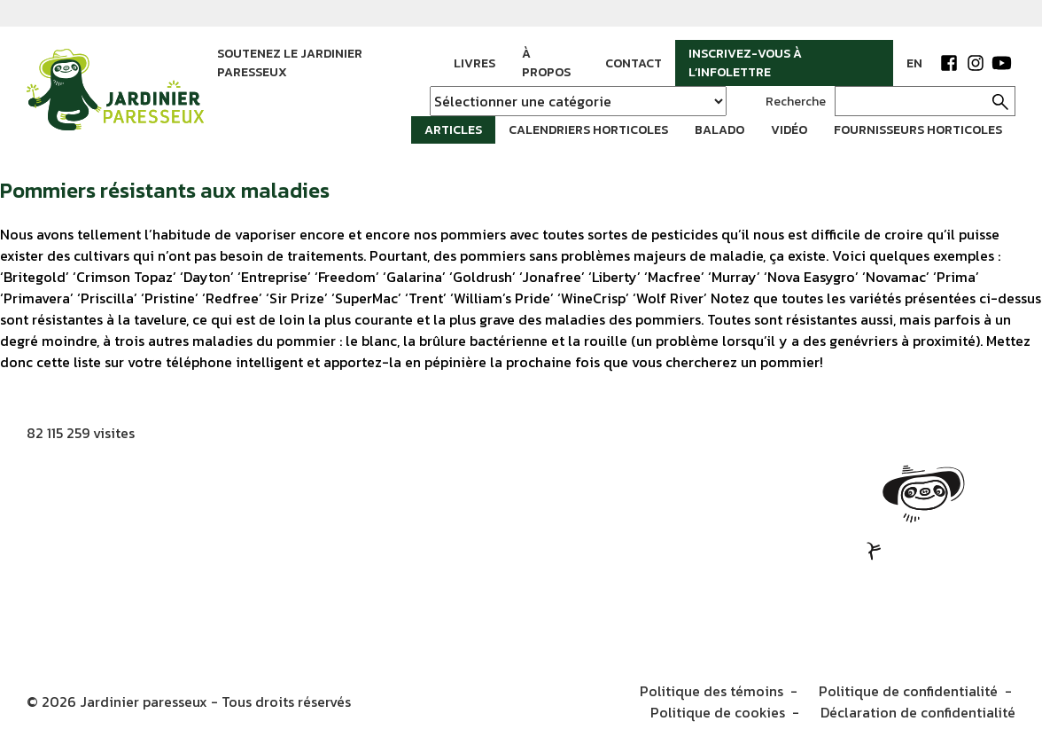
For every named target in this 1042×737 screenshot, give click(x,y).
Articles (453, 130)
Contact (633, 63)
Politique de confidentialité (908, 691)
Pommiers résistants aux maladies (165, 190)
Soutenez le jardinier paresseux (289, 63)
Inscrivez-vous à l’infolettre (745, 63)
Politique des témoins (711, 691)
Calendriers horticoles (588, 130)
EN (914, 63)
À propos (546, 63)
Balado (719, 130)
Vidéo (789, 130)
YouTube (1002, 63)
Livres (474, 63)
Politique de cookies (717, 712)
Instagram (975, 63)
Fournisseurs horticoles (918, 130)
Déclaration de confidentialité (917, 712)
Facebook (949, 63)
